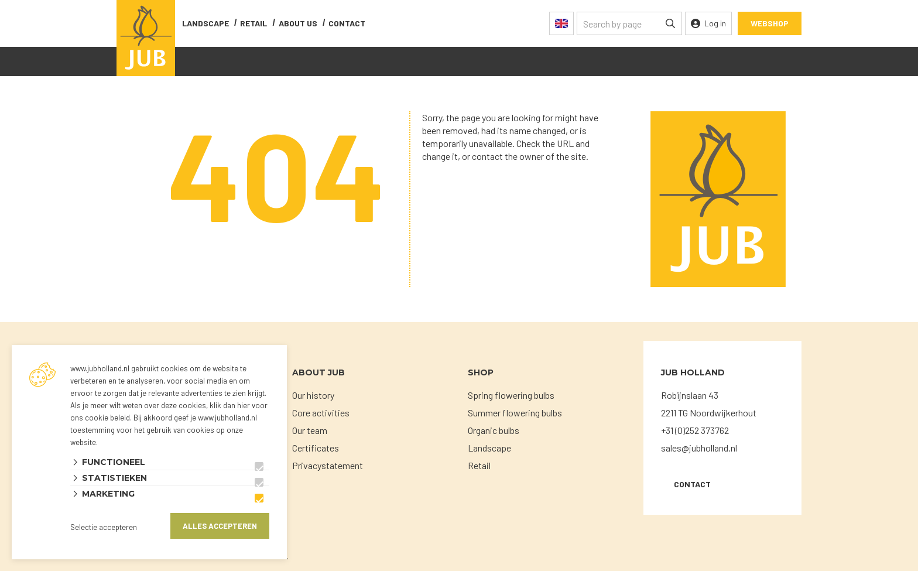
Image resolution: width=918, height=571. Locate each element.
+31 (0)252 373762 (695, 430)
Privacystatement (327, 465)
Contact (692, 484)
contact (346, 23)
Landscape (205, 23)
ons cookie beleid (100, 417)
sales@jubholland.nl (699, 447)
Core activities (321, 412)
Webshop (770, 23)
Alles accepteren (220, 526)
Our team (309, 430)
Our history (313, 395)
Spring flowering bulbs (511, 395)
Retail (253, 23)
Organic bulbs (493, 430)
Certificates (315, 447)
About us (298, 23)
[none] (670, 23)
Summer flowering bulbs (515, 412)
